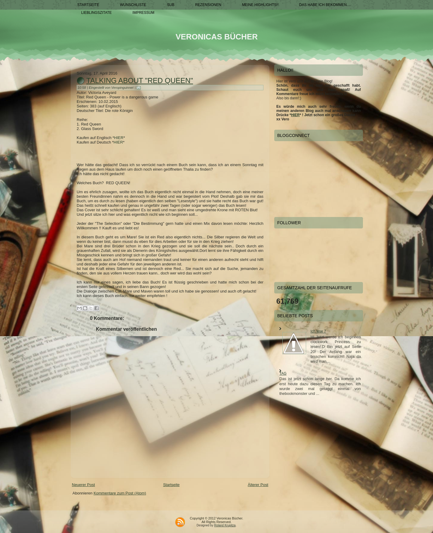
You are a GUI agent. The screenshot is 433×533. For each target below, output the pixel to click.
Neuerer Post (83, 484)
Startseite (171, 484)
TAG (283, 373)
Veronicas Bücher (217, 36)
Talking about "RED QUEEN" (139, 80)
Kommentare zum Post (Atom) (120, 493)
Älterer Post (258, 484)
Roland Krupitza (224, 525)
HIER (118, 137)
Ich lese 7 (318, 331)
